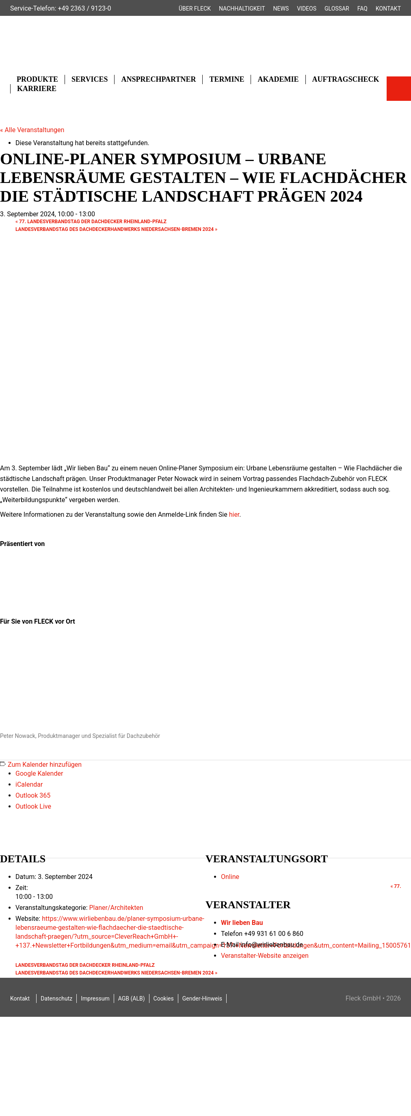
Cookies (164, 998)
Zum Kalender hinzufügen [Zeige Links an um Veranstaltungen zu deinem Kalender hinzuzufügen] (45, 764)
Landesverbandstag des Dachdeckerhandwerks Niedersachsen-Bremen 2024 (116, 229)
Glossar (336, 8)
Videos (306, 8)
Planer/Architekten (116, 908)
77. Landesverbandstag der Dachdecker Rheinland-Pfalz (91, 221)
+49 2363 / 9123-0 (84, 8)
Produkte (37, 79)
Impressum (95, 998)
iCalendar (29, 784)
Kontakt (388, 8)
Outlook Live (33, 806)
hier (234, 514)
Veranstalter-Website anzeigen (265, 955)
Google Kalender (39, 773)
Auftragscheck (345, 79)
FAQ (362, 8)
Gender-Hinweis (202, 998)
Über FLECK (195, 8)
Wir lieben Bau (242, 923)
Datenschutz (56, 998)
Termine (226, 79)
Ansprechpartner (158, 79)
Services (89, 79)
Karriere (36, 89)
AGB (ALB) (131, 998)
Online (230, 877)
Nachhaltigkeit (242, 8)
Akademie (278, 79)
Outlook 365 (32, 795)
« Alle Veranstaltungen (32, 130)
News (281, 8)
